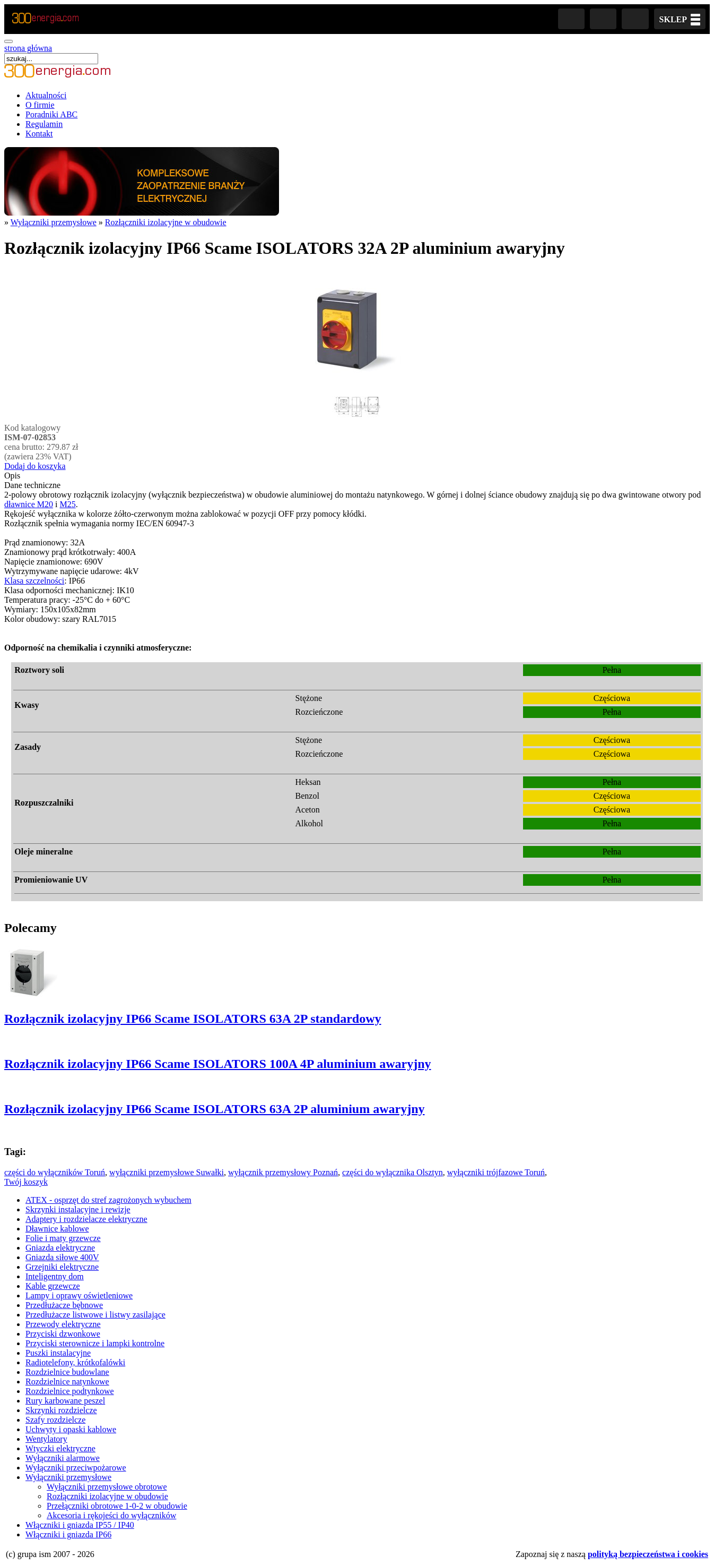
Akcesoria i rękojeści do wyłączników (111, 1515)
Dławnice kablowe (57, 1228)
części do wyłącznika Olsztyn (392, 1172)
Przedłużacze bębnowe (64, 1305)
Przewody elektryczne (63, 1324)
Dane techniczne (32, 485)
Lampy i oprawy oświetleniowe (79, 1295)
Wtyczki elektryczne (60, 1448)
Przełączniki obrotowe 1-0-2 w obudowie (117, 1505)
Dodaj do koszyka (35, 466)
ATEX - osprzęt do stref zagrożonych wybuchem (108, 1199)
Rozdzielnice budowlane (67, 1371)
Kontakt (39, 133)
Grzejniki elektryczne (62, 1266)
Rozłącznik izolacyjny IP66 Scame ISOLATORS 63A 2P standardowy (192, 1018)
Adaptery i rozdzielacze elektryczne (86, 1219)
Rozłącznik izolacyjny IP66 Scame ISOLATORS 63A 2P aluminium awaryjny (214, 1109)
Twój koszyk (26, 1181)
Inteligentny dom (54, 1276)
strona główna (28, 48)
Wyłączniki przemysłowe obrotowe (107, 1486)
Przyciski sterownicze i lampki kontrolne (94, 1343)
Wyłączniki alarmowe (62, 1458)
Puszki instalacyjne (58, 1352)
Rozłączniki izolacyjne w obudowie (166, 222)
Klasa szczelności (34, 580)
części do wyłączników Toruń (54, 1172)
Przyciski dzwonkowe (62, 1333)
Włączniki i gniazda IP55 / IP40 (79, 1524)
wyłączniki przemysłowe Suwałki (166, 1172)
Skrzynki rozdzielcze (61, 1410)
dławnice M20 (28, 504)
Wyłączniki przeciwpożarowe (75, 1467)
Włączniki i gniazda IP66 (68, 1534)
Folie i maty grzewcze (63, 1238)
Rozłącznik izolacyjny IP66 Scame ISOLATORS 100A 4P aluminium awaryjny (217, 1064)
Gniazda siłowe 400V (62, 1257)
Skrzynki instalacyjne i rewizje (77, 1209)
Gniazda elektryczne (60, 1247)
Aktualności (45, 95)
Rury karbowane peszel (65, 1400)
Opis (12, 475)
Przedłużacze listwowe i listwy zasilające (95, 1314)
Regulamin (44, 124)
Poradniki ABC (51, 114)
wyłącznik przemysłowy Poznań (283, 1172)
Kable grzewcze (52, 1285)
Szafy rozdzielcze (55, 1419)
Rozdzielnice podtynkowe (69, 1391)
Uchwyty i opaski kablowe (70, 1429)
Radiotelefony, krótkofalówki (75, 1362)
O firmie (40, 104)
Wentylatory (46, 1438)
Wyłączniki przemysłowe (54, 222)
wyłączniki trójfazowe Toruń (496, 1172)
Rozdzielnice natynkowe (67, 1381)
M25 (67, 504)
